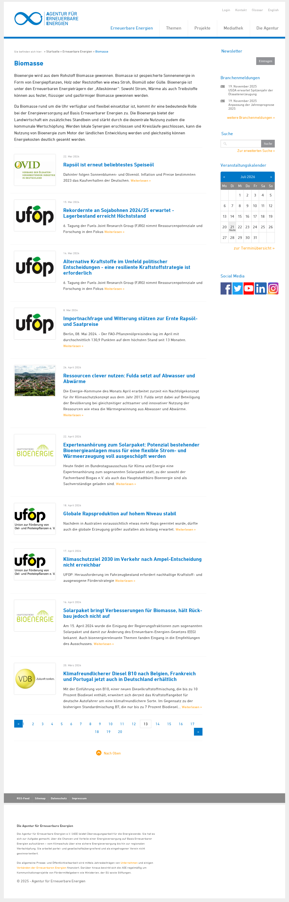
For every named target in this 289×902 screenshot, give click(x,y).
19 (108, 731)
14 (157, 724)
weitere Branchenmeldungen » (251, 117)
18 (97, 731)
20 (120, 731)
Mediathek (233, 28)
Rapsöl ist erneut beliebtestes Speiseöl (108, 165)
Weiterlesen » (141, 180)
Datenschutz (59, 798)
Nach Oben (112, 753)
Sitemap (40, 798)
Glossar (257, 10)
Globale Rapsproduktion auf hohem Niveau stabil (119, 513)
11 (122, 724)
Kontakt (241, 10)
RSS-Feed (23, 798)
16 (181, 724)
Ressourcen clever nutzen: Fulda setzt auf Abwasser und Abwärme (129, 378)
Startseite (52, 51)
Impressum (79, 798)
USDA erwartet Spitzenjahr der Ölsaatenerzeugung (250, 92)
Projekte (202, 28)
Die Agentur (267, 28)
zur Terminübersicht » (254, 248)
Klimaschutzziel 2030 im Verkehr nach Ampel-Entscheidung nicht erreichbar (132, 562)
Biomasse (101, 51)
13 (146, 724)
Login (226, 10)
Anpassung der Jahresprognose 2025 (251, 106)
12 (134, 724)
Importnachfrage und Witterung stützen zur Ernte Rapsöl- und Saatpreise (130, 321)
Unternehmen (129, 862)
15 (169, 724)
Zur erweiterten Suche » (256, 150)
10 (110, 724)
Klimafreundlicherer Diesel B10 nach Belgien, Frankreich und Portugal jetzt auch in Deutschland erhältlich (129, 676)
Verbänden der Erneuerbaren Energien (41, 867)
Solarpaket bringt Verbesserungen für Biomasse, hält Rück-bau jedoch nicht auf (132, 613)
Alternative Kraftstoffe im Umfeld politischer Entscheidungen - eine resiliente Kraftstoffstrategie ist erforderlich (126, 267)
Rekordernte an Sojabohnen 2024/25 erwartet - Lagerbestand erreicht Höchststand (118, 213)
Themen (173, 28)
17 (192, 724)
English (273, 10)
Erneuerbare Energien (132, 28)
